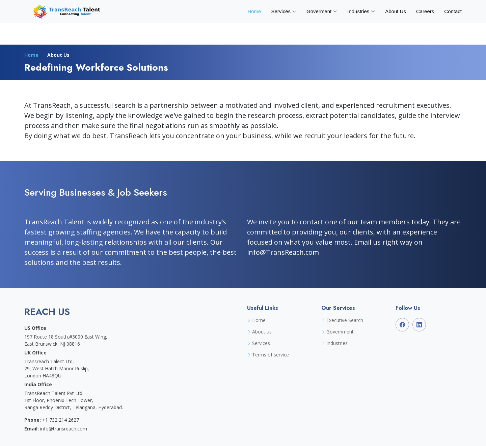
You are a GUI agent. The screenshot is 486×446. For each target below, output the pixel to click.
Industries (337, 343)
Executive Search (344, 320)
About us (262, 331)
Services (261, 343)
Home (254, 11)
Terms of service (270, 354)
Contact (453, 11)
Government (340, 331)
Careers (425, 11)
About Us (395, 11)
